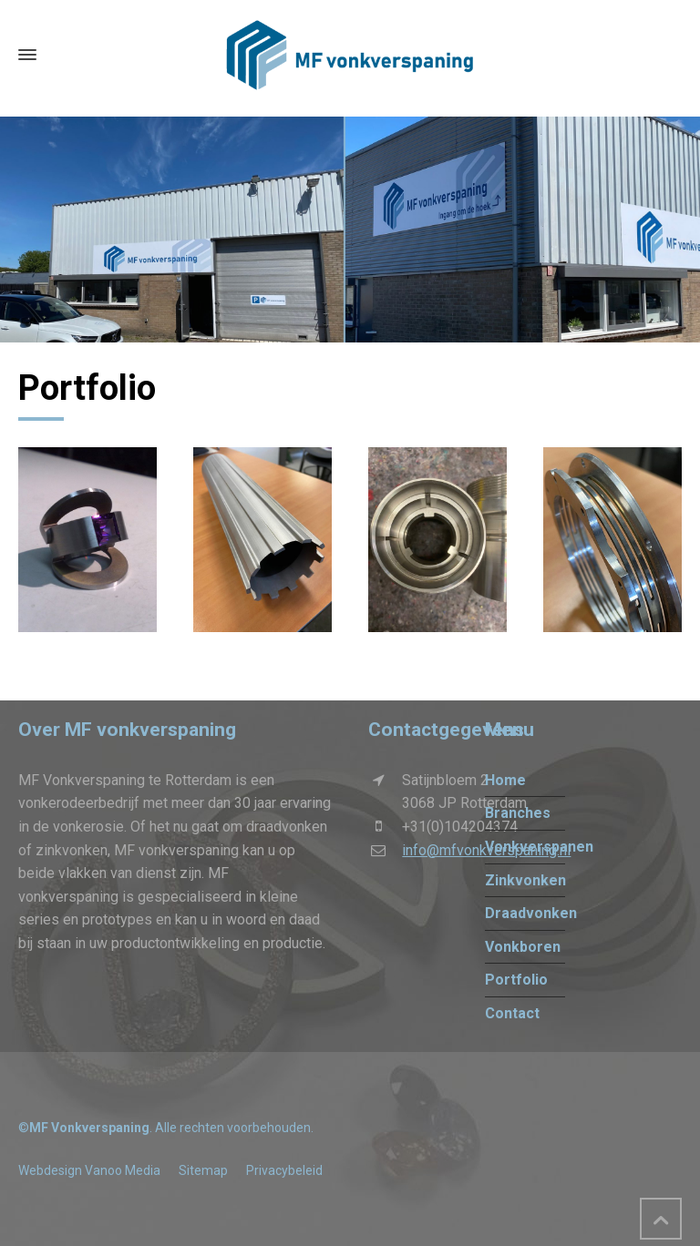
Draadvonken (531, 913)
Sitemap (203, 1170)
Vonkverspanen (539, 846)
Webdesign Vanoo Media (89, 1170)
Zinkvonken (525, 880)
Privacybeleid (284, 1170)
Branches (518, 813)
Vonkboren (523, 946)
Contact (512, 1013)
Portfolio (516, 979)
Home (505, 780)
